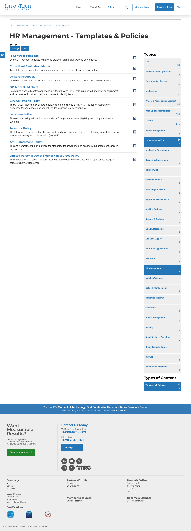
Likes (25, 48)
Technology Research (19, 25)
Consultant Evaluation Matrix (30, 66)
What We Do (95, 7)
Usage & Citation (14, 494)
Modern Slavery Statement (18, 502)
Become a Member (21, 452)
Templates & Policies (42, 25)
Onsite (130, 488)
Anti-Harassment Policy (26, 141)
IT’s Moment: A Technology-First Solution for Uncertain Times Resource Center (100, 407)
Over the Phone (133, 486)
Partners (70, 483)
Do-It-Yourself (133, 483)
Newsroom (11, 488)
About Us (10, 483)
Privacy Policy (12, 499)
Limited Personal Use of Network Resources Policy (44, 155)
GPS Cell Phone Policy (25, 100)
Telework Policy (20, 128)
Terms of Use (12, 496)
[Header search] (127, 7)
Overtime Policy (21, 114)
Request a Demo (164, 7)
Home (78, 7)
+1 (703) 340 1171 (120, 410)
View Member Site (143, 7)
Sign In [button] (181, 7)
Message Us (72, 447)
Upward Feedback (22, 76)
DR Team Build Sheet (24, 87)
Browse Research (74, 501)
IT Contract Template (24, 55)
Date (15, 48)
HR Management (63, 25)
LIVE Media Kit (73, 486)
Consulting (131, 491)
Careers (10, 486)
